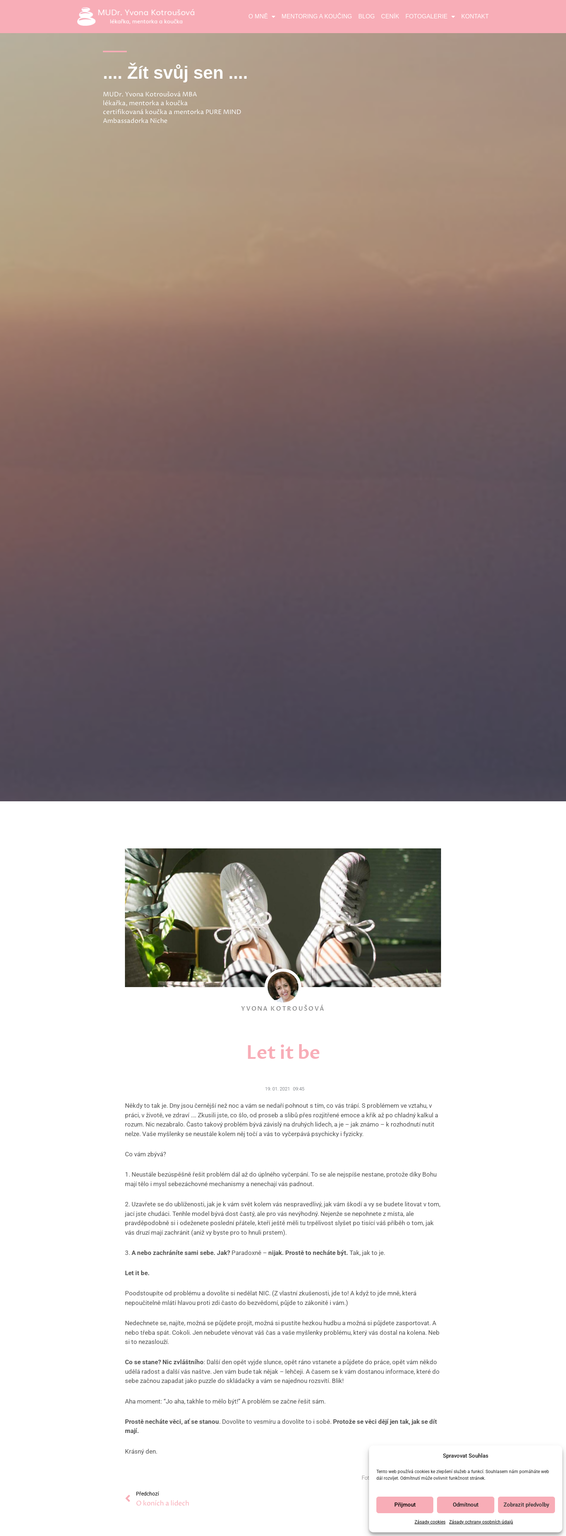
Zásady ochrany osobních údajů (481, 1522)
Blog (366, 16)
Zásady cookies (430, 1522)
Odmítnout (466, 1504)
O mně (261, 16)
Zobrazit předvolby (526, 1504)
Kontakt (475, 16)
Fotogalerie (430, 16)
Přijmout (405, 1504)
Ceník (390, 16)
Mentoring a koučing (317, 16)
